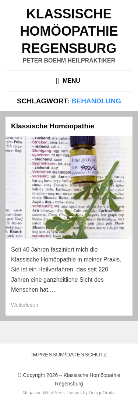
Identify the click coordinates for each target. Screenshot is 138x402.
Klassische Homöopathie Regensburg (69, 31)
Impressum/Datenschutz (69, 354)
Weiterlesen (24, 305)
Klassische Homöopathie (52, 126)
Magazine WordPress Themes (52, 392)
